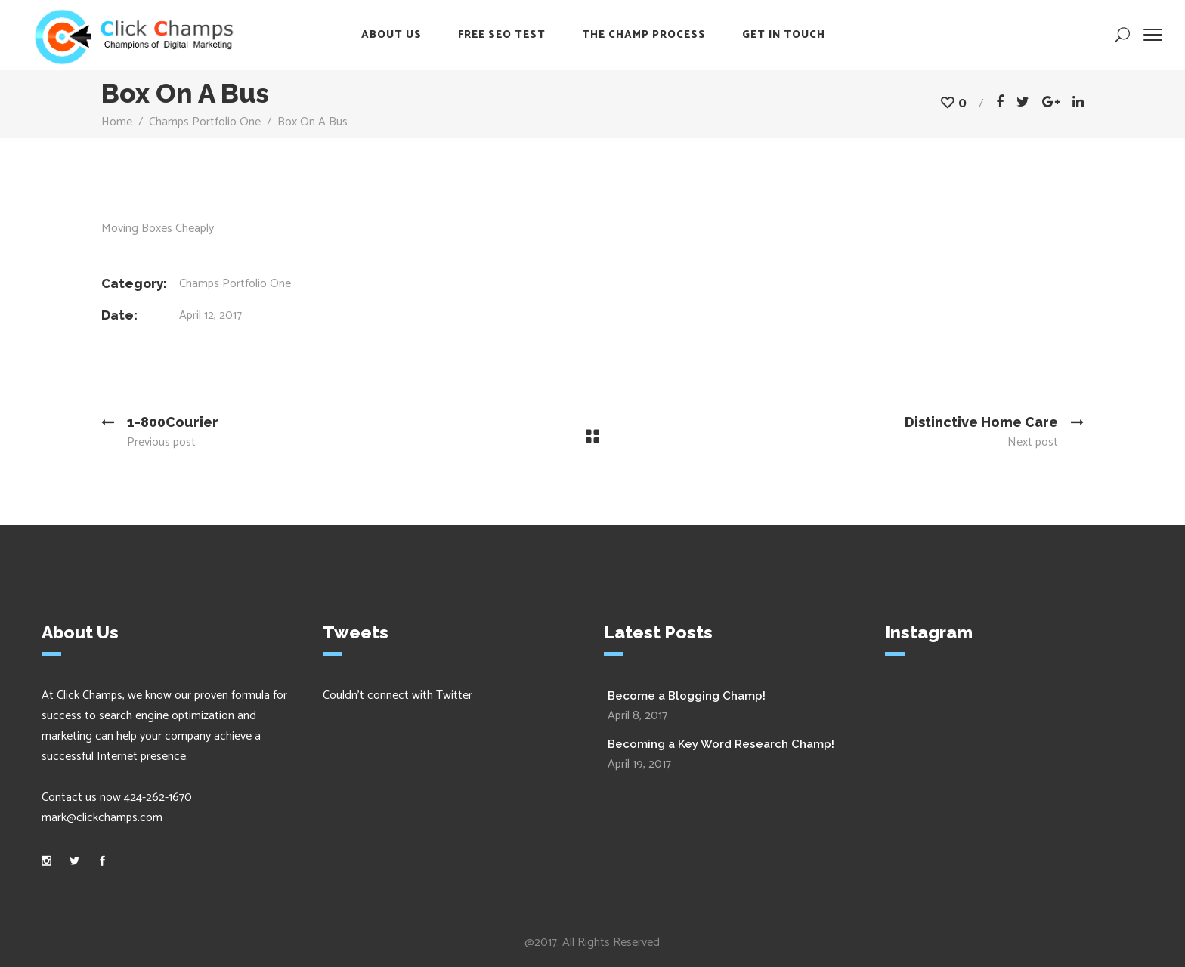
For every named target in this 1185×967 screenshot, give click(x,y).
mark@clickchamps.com (102, 818)
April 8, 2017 (637, 716)
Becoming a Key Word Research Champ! (721, 744)
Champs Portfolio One (205, 122)
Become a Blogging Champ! (687, 696)
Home (116, 122)
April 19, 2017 (639, 764)
